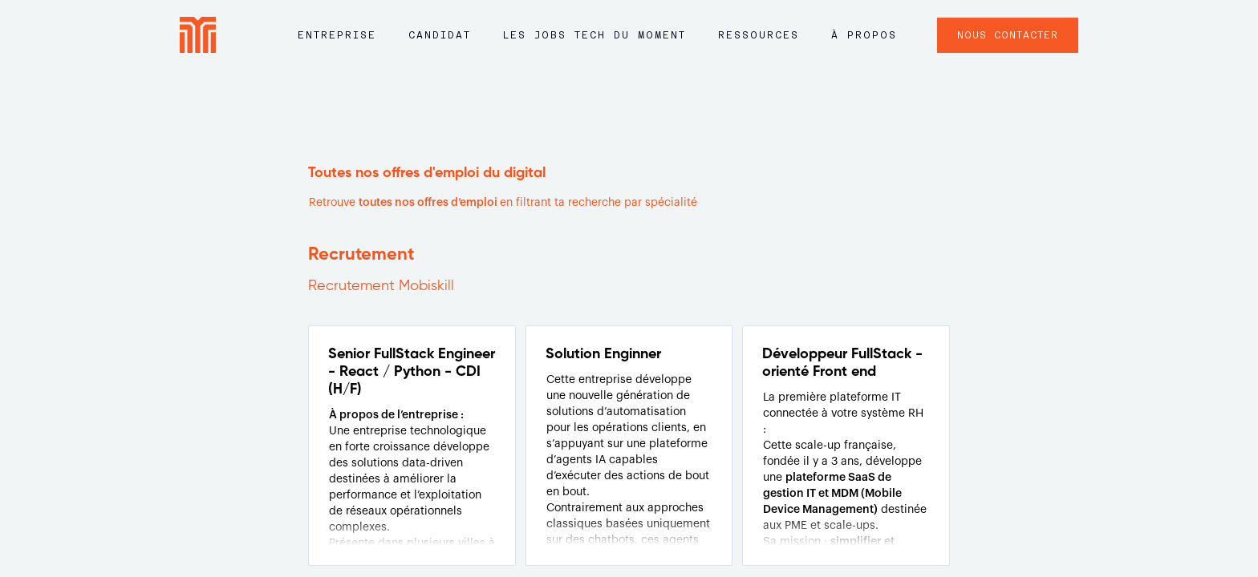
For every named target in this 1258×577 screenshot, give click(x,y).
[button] (337, 43)
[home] (198, 35)
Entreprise (337, 35)
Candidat (439, 35)
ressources (758, 35)
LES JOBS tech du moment (594, 35)
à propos (864, 35)
